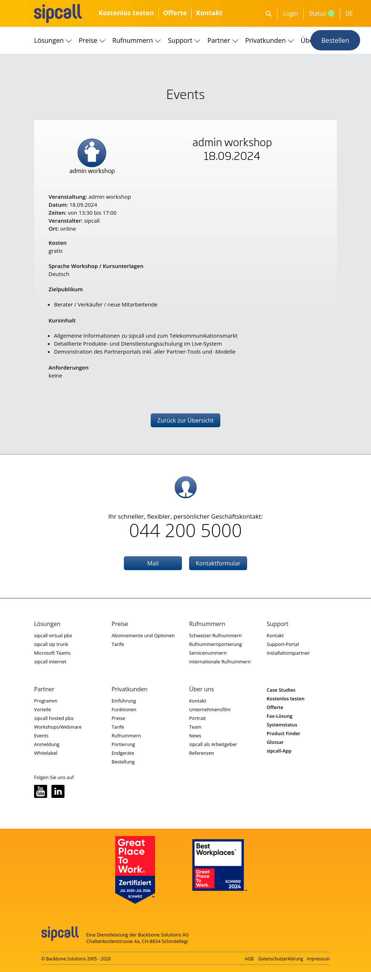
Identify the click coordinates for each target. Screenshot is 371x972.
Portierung (123, 744)
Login (290, 13)
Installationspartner (288, 653)
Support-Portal (283, 644)
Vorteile (42, 709)
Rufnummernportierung (215, 644)
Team (195, 727)
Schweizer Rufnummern (215, 635)
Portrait (197, 718)
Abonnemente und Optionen (143, 635)
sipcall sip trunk (51, 644)
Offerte (175, 12)
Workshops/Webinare (58, 727)
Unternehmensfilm (209, 709)
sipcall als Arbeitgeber (213, 744)
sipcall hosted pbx (54, 718)
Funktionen (124, 709)
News (195, 735)
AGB (249, 959)
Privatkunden (265, 40)
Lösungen (49, 40)
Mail (152, 563)
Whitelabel (45, 753)
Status (321, 13)
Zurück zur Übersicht (185, 420)
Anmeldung (46, 744)
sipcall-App (279, 750)
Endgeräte (123, 753)
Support (180, 40)
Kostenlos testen (126, 12)
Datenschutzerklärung (280, 959)
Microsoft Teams (52, 653)
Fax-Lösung (279, 716)
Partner (218, 40)
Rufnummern (132, 40)
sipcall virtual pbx (53, 635)
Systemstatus (282, 724)
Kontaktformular (218, 563)
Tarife (118, 644)
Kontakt (209, 12)
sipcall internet (50, 661)
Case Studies (281, 690)
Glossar (275, 742)
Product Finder (283, 733)
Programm (46, 700)
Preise (88, 40)
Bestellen (335, 40)
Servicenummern (208, 653)
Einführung (124, 700)
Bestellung (123, 761)
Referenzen (201, 753)
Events (41, 735)
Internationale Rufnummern (220, 661)
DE (349, 13)
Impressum (318, 959)
